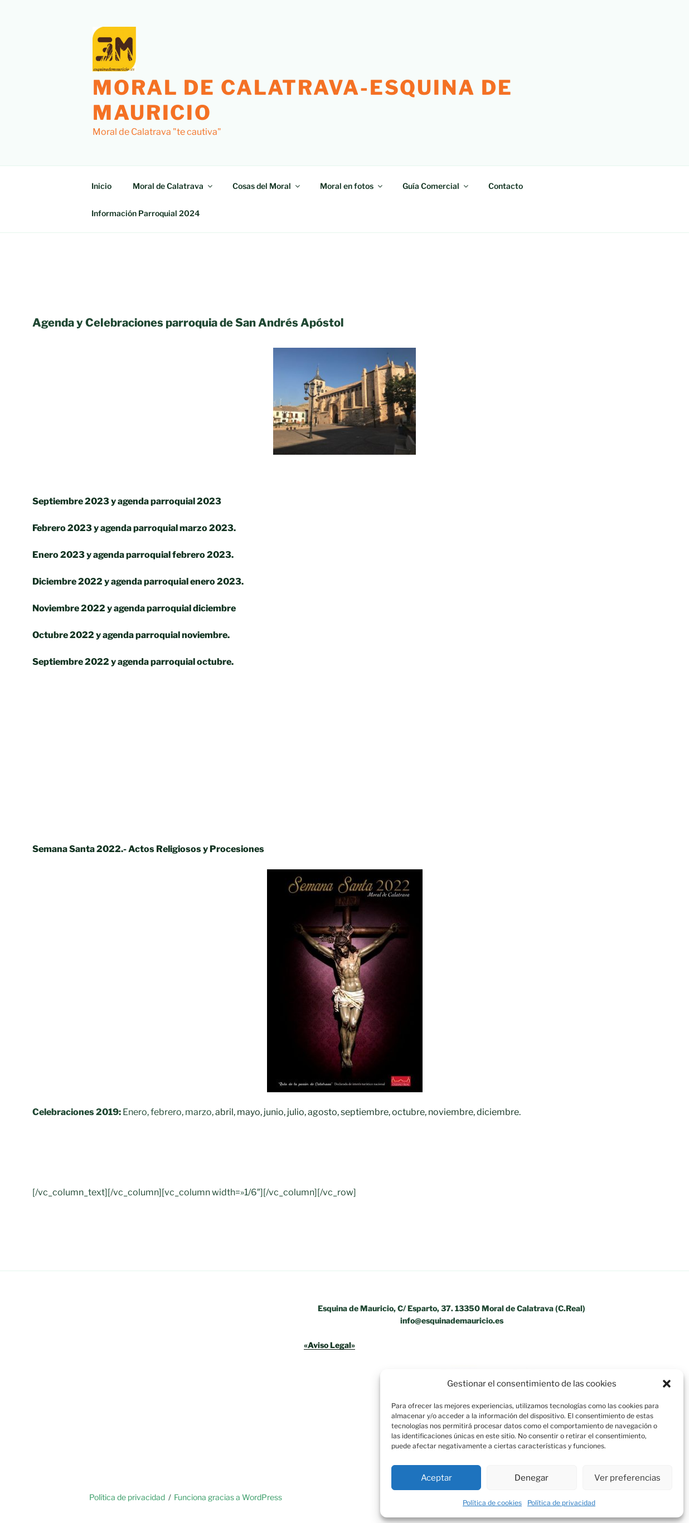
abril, (225, 1112)
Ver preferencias (627, 1478)
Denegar (532, 1478)
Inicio (101, 186)
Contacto (505, 186)
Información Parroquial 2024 (145, 213)
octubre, (409, 1112)
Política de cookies (492, 1502)
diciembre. (499, 1112)
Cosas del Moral (267, 186)
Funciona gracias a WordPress (228, 1497)
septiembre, (365, 1112)
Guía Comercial (436, 186)
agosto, (323, 1112)
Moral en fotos (352, 186)
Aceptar (436, 1478)
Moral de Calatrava (173, 186)
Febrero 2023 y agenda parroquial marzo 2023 (133, 528)
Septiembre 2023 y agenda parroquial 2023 (126, 501)
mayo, (249, 1112)
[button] (666, 1383)
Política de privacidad (561, 1502)
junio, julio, (285, 1112)
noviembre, (451, 1112)
